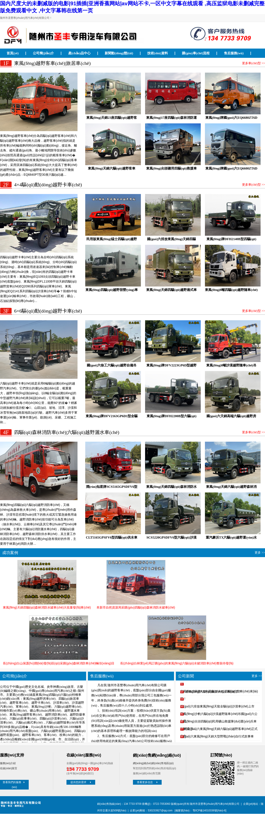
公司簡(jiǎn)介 (43, 53)
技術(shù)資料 (157, 53)
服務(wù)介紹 (8, 763)
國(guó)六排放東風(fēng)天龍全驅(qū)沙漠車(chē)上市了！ (217, 707)
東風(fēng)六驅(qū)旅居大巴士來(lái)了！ (213, 691)
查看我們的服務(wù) (14, 785)
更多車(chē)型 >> (253, 63)
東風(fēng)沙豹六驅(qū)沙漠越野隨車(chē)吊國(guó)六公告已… (218, 715)
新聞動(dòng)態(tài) (119, 53)
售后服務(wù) (234, 53)
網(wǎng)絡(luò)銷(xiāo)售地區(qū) (153, 763)
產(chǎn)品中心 (79, 53)
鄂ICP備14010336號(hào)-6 (209, 810)
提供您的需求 (81, 782)
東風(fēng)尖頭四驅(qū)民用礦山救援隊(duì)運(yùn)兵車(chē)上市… (218, 722)
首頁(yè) (13, 53)
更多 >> (260, 552)
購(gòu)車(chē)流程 (196, 53)
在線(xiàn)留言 (8, 768)
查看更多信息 (148, 782)
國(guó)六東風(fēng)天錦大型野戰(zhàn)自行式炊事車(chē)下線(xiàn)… (217, 737)
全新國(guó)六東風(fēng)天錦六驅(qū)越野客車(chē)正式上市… (218, 730)
